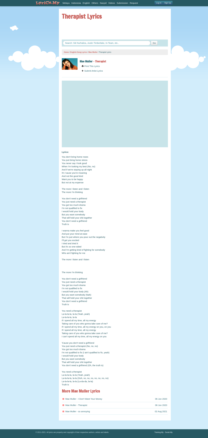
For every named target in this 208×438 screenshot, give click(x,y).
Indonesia (76, 3)
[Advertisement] (44, 52)
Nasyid (103, 3)
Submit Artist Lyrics (92, 71)
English (86, 3)
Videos (111, 3)
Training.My (158, 432)
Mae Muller (93, 52)
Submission (122, 3)
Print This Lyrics (91, 66)
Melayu (66, 3)
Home (66, 52)
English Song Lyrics (78, 52)
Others (95, 3)
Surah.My (168, 432)
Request (134, 3)
